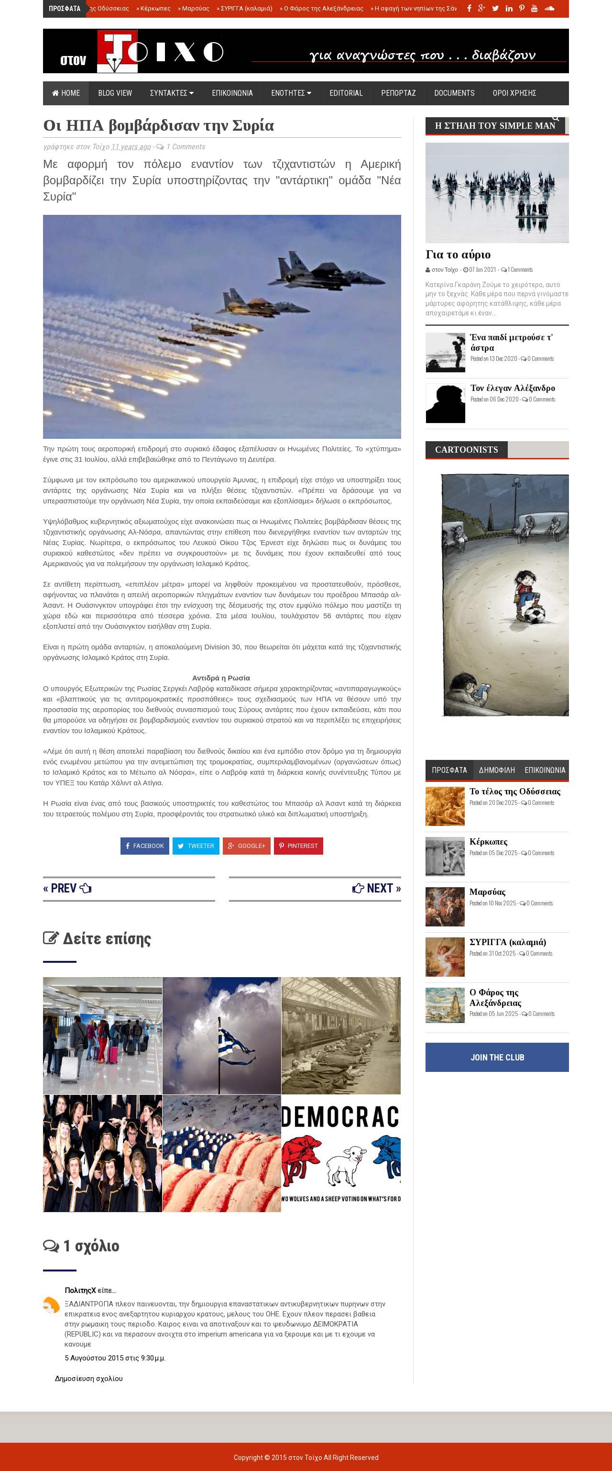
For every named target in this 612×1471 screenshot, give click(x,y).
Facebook (145, 845)
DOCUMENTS (454, 93)
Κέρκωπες (153, 8)
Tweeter (196, 845)
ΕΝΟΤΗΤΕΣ (291, 93)
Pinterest (298, 845)
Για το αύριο (458, 254)
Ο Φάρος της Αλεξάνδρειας (321, 8)
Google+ (246, 845)
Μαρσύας (193, 8)
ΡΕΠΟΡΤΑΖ (398, 93)
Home (66, 93)
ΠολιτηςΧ (81, 1290)
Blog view (115, 93)
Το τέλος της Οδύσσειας (92, 8)
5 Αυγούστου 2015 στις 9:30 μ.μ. (115, 1358)
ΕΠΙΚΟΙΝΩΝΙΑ (232, 93)
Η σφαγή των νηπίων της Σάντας (419, 8)
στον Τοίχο (306, 1457)
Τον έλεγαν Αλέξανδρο (512, 388)
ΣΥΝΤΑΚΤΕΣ (172, 93)
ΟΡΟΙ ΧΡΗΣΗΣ (514, 93)
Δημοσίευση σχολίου (89, 1378)
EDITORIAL (346, 93)
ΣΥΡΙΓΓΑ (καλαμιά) (245, 8)
